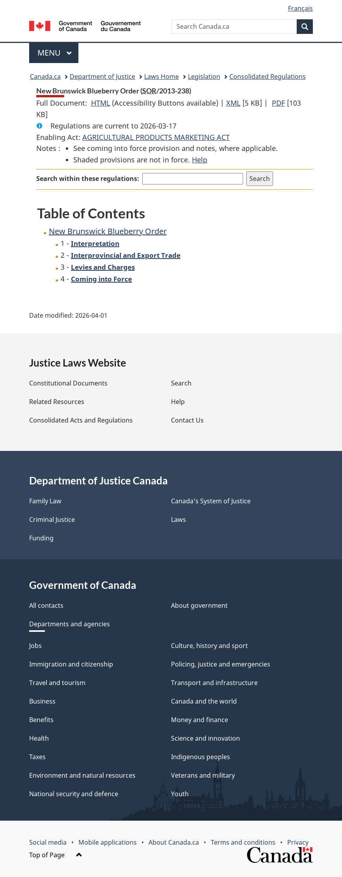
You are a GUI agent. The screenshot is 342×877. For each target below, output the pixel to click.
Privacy (298, 842)
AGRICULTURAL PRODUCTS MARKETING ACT (156, 137)
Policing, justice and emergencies (220, 664)
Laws (178, 519)
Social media (48, 842)
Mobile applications (107, 842)
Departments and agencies (69, 624)
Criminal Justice (52, 519)
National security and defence (73, 793)
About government (199, 605)
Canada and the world (204, 701)
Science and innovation (205, 738)
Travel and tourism (57, 682)
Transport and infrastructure (214, 682)
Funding (41, 538)
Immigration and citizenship (71, 664)
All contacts (46, 605)
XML (233, 103)
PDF (278, 103)
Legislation (204, 76)
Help (199, 159)
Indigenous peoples (200, 756)
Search (181, 383)
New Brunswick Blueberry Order (108, 231)
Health (39, 738)
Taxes (37, 756)
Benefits (41, 719)
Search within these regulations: (87, 178)
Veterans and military (203, 775)
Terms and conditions (243, 842)
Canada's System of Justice (211, 501)
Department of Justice (102, 76)
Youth (180, 793)
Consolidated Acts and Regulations (81, 420)
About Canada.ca (174, 842)
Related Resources (56, 401)
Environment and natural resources (82, 775)
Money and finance (199, 719)
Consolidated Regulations (267, 76)
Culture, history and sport (209, 645)
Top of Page (55, 855)
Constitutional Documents (68, 383)
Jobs (35, 645)
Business (42, 701)
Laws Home (161, 76)
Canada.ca (45, 76)
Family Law (45, 501)
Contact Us (187, 420)
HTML (100, 103)
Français (300, 8)
